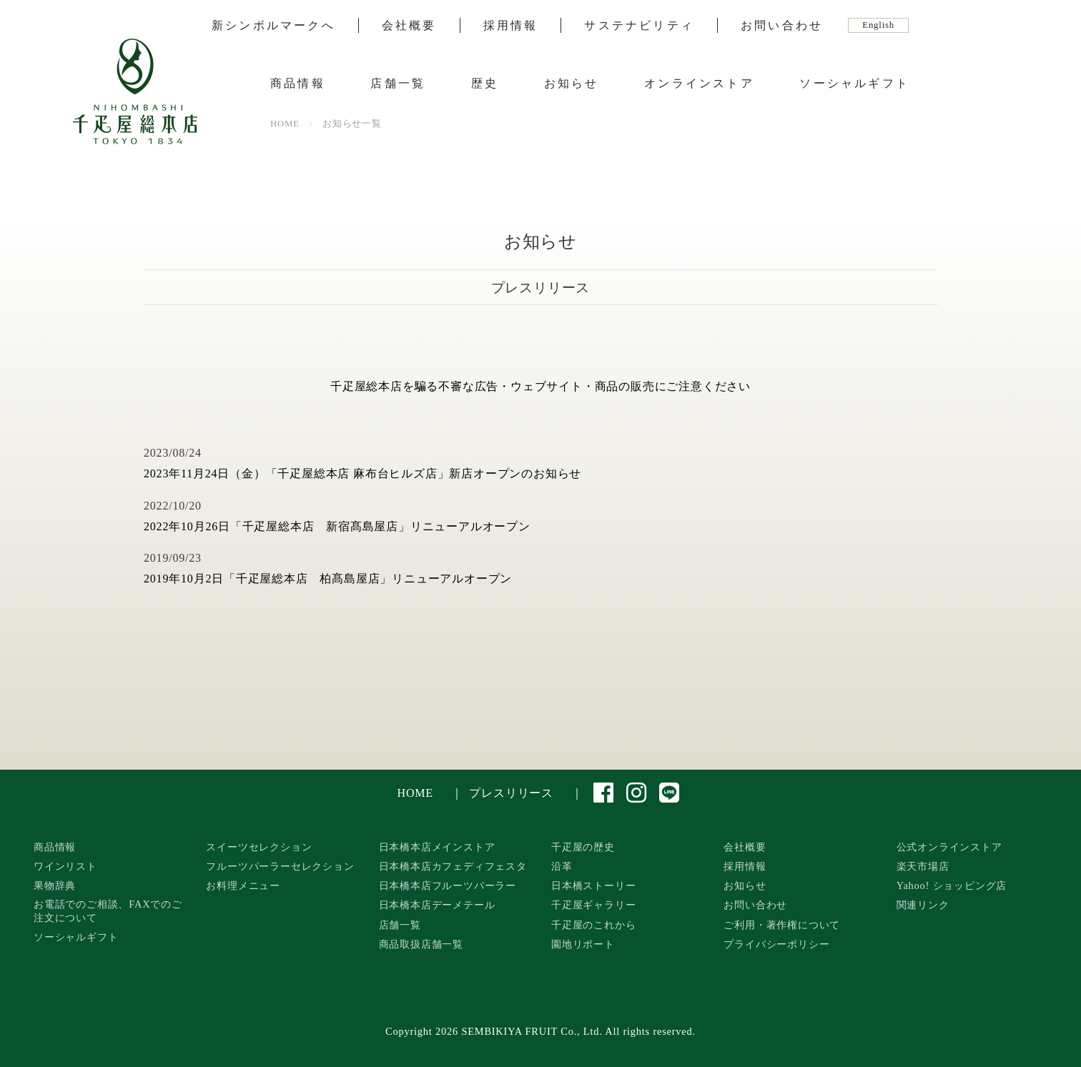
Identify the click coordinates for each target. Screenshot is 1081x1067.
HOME (415, 793)
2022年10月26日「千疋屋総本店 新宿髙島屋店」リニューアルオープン (337, 526)
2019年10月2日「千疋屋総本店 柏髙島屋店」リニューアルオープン (328, 578)
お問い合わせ (782, 25)
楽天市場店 (923, 866)
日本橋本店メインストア (437, 847)
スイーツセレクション (259, 847)
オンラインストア (699, 83)
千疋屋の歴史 (583, 847)
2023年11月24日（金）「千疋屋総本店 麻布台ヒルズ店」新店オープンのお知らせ (362, 473)
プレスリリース (511, 793)
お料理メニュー (243, 885)
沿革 (562, 866)
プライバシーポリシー (776, 944)
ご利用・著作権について (782, 924)
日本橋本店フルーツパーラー (447, 885)
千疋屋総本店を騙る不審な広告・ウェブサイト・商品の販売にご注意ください (540, 386)
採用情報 (510, 25)
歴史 (484, 83)
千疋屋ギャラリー (593, 904)
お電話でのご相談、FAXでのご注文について (108, 910)
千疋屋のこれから (593, 924)
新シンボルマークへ (273, 25)
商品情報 (297, 83)
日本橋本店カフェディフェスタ (453, 866)
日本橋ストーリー (593, 885)
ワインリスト (65, 866)
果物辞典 (55, 885)
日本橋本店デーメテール (437, 904)
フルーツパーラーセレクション (280, 866)
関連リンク (923, 904)
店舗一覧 (397, 83)
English (878, 25)
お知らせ (571, 83)
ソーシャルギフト (854, 83)
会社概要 (409, 25)
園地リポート (583, 944)
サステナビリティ (639, 25)
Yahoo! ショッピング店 (952, 885)
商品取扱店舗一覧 (421, 944)
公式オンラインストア (949, 847)
